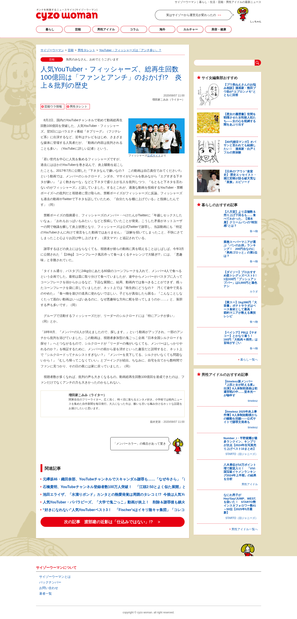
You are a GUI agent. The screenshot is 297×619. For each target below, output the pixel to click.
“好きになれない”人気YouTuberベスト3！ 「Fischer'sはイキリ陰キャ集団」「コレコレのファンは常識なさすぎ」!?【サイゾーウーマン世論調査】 (164, 510)
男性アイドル (106, 29)
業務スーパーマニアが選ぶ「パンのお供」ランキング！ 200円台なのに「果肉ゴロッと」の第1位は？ (240, 249)
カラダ (254, 291)
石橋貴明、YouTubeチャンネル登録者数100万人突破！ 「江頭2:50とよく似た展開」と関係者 (120, 487)
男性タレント (78, 106)
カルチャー (190, 29)
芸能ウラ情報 (53, 106)
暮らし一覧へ (249, 359)
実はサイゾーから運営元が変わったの (191, 15)
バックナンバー (50, 582)
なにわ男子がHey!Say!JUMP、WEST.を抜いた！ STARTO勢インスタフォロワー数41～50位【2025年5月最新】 (240, 503)
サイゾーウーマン (66, 15)
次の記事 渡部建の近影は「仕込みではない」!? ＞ (112, 522)
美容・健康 (218, 29)
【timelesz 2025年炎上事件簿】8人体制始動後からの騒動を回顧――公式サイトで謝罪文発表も (240, 417)
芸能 (78, 29)
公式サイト (154, 155)
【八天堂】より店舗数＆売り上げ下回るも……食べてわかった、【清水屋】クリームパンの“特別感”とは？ (240, 218)
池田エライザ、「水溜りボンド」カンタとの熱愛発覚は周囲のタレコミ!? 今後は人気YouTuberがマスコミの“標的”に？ (140, 494)
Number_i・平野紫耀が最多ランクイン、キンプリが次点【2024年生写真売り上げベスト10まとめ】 (241, 443)
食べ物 (254, 231)
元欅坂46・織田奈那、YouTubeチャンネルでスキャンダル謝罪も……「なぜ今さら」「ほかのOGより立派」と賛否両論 (140, 479)
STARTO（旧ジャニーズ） (241, 454)
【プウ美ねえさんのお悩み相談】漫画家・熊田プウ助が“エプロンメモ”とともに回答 (240, 90)
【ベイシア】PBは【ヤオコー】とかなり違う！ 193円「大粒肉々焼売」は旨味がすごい (241, 338)
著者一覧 (45, 593)
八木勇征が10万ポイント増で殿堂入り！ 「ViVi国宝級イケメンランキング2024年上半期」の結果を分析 (240, 471)
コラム (134, 29)
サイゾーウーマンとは (55, 576)
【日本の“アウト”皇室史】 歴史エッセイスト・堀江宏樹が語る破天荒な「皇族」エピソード (240, 177)
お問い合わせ (48, 588)
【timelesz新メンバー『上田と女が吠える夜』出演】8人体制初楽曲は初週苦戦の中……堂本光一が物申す (240, 388)
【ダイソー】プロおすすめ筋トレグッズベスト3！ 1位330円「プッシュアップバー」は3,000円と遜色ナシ (242, 279)
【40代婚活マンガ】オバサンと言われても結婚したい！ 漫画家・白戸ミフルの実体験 (240, 147)
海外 (162, 29)
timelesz (253, 400)
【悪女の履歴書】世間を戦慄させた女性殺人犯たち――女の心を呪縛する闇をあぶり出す (240, 119)
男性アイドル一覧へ (244, 529)
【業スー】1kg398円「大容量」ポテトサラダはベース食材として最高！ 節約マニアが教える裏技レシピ (240, 309)
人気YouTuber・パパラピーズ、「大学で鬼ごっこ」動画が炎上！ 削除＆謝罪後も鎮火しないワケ (123, 502)
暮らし (49, 29)
